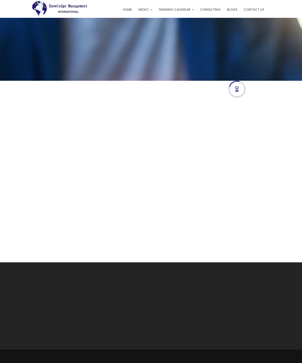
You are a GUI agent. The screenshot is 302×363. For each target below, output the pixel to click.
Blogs (232, 9)
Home (127, 9)
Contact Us (254, 9)
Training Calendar (174, 9)
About (143, 9)
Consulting (210, 9)
